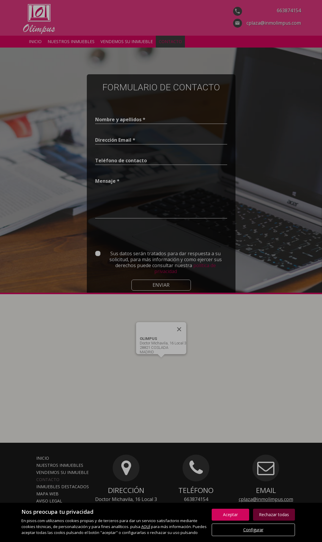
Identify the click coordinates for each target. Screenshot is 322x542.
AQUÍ (145, 526)
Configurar (253, 529)
